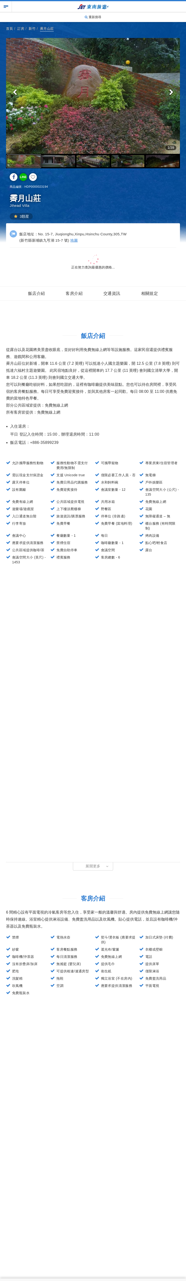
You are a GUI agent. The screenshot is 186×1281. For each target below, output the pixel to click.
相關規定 (149, 293)
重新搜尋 (93, 17)
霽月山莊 (47, 28)
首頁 (9, 28)
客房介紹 (74, 293)
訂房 (20, 28)
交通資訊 (111, 293)
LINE (23, 177)
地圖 (74, 240)
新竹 (32, 28)
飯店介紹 (36, 293)
